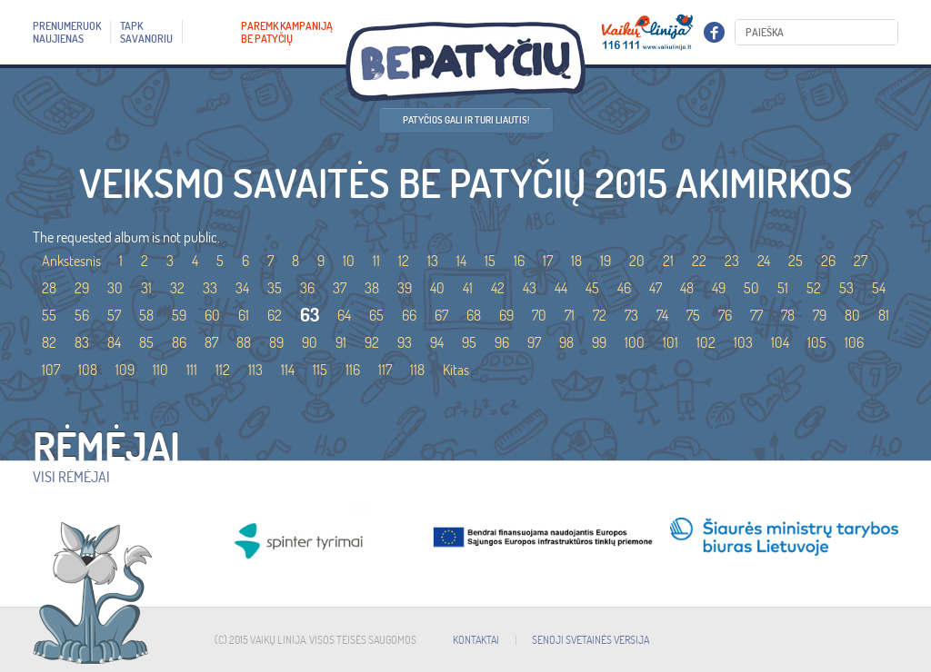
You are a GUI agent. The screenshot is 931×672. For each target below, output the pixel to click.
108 (87, 370)
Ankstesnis (71, 261)
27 (860, 261)
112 (222, 370)
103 (743, 342)
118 (417, 370)
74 (662, 315)
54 (879, 288)
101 (670, 342)
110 (160, 370)
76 (725, 315)
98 (566, 342)
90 (309, 342)
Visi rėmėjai (71, 477)
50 (751, 288)
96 (502, 342)
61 (243, 315)
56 (82, 315)
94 (437, 342)
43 (529, 288)
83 (82, 342)
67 (441, 315)
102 (706, 342)
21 (668, 261)
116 (352, 370)
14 (461, 261)
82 (49, 342)
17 (548, 261)
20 (637, 261)
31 (146, 288)
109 (125, 370)
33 (210, 288)
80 (852, 315)
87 (211, 342)
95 (469, 342)
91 (340, 342)
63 (309, 314)
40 (437, 288)
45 (592, 288)
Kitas (456, 370)
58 (146, 315)
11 (376, 261)
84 (114, 342)
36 (307, 288)
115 (320, 370)
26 (828, 261)
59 (179, 315)
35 (274, 288)
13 (432, 261)
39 (404, 288)
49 (719, 288)
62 (274, 315)
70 (539, 315)
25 (795, 261)
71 (570, 315)
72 (599, 315)
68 (473, 315)
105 (816, 342)
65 (376, 315)
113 (255, 370)
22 (699, 261)
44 (561, 288)
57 (114, 315)
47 (655, 288)
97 (534, 342)
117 (385, 370)
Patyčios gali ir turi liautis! (466, 120)
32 (177, 288)
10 (349, 261)
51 (782, 288)
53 (846, 288)
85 (146, 342)
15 (490, 261)
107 (51, 370)
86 (179, 342)
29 (82, 288)
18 (576, 261)
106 (854, 342)
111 (191, 370)
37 (339, 288)
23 (732, 261)
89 (276, 342)
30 (115, 288)
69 (506, 315)
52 (813, 288)
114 (288, 370)
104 (780, 342)
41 (468, 288)
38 (372, 288)
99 (599, 342)
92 (372, 342)
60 (212, 315)
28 (49, 288)
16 (519, 261)
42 (498, 288)
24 (763, 261)
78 (788, 315)
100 (635, 342)
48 (687, 288)
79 (819, 315)
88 (243, 342)
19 (605, 261)
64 (344, 315)
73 (631, 315)
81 (883, 315)
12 (403, 261)
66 (409, 315)
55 (49, 315)
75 (693, 315)
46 (624, 288)
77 (756, 315)
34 (242, 288)
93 (404, 342)
